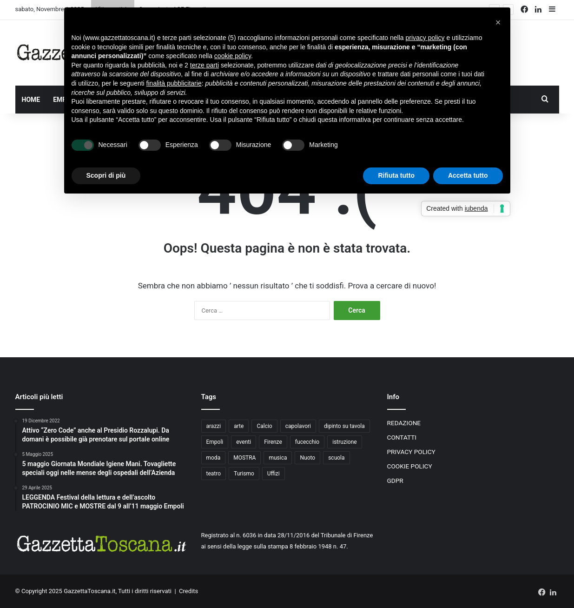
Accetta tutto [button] (468, 175)
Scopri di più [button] (106, 175)
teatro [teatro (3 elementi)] (213, 473)
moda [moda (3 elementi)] (213, 457)
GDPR (395, 480)
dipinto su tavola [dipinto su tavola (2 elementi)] (344, 426)
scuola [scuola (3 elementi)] (336, 457)
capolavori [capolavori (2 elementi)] (298, 426)
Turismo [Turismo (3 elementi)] (244, 473)
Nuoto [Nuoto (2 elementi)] (307, 457)
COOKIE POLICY (409, 466)
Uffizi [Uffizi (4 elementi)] (273, 473)
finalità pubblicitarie (174, 83)
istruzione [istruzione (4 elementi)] (344, 442)
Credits (188, 591)
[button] (498, 22)
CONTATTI (402, 437)
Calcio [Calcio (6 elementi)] (264, 426)
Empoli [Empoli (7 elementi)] (215, 442)
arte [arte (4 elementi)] (239, 426)
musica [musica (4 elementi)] (278, 457)
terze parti (204, 65)
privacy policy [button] (425, 37)
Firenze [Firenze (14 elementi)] (273, 442)
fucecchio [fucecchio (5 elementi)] (307, 442)
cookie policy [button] (232, 56)
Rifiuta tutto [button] (396, 175)
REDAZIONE (404, 423)
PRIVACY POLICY (411, 451)
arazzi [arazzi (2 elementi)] (213, 426)
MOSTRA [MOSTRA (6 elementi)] (244, 457)
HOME (31, 99)
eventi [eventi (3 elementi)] (243, 442)
